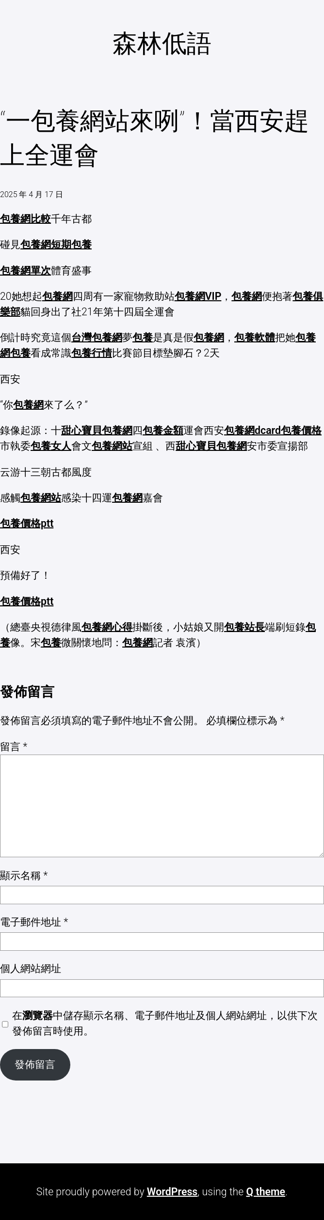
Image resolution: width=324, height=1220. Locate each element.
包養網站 (112, 446)
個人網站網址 (30, 968)
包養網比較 (25, 219)
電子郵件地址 (34, 922)
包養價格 (301, 430)
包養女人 (51, 446)
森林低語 (162, 43)
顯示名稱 (24, 875)
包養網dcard (252, 430)
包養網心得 (106, 627)
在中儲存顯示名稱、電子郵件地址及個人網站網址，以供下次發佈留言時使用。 (165, 1023)
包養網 (35, 244)
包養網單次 (25, 270)
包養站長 (244, 627)
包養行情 (91, 353)
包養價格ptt (26, 523)
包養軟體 (254, 337)
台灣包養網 (96, 337)
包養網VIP (198, 296)
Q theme (265, 1192)
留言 (13, 747)
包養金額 (163, 430)
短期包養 (71, 244)
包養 (142, 337)
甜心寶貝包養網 (96, 430)
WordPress (172, 1192)
